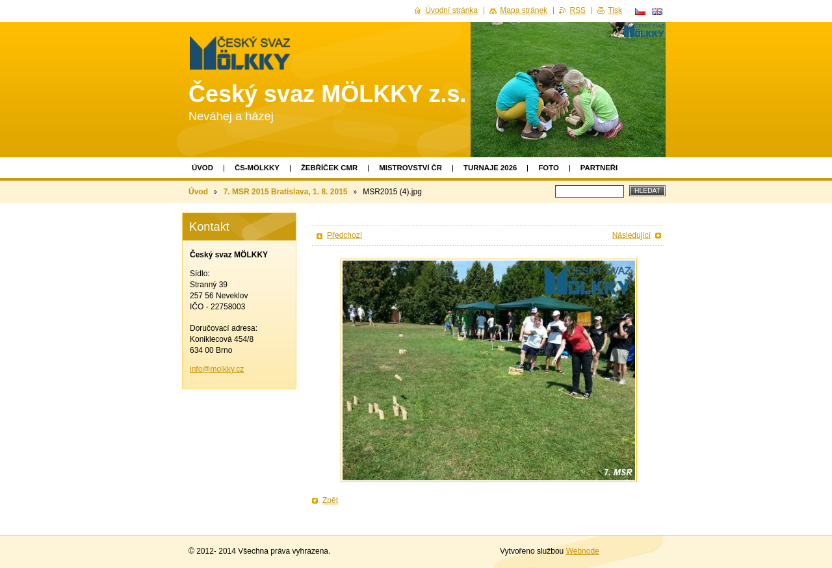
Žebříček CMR (329, 168)
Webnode (582, 551)
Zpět (330, 500)
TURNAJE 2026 (490, 168)
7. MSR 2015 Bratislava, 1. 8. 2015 (286, 191)
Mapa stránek (523, 10)
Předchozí (344, 235)
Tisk (615, 10)
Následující (631, 235)
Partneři (599, 168)
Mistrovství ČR (410, 168)
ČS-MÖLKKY (257, 168)
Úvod (202, 168)
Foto (548, 168)
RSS (577, 10)
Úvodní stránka (451, 10)
